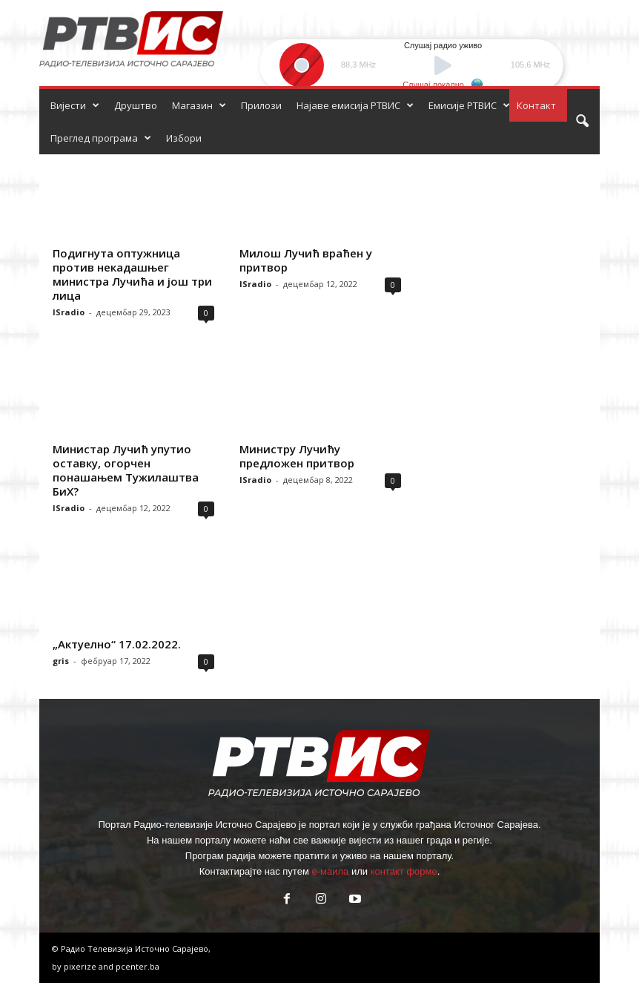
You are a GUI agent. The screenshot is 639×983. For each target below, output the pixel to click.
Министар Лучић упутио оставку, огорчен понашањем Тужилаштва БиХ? (126, 470)
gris (61, 660)
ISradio (69, 312)
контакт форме (404, 871)
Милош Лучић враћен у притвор (305, 260)
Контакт (536, 105)
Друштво (135, 105)
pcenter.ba (137, 966)
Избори (184, 138)
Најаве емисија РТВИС (355, 105)
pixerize (81, 966)
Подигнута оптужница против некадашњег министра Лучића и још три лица (132, 274)
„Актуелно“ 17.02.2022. (117, 644)
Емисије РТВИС (469, 105)
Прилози (261, 105)
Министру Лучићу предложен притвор (296, 455)
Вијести (74, 105)
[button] (582, 121)
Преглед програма (100, 138)
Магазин (199, 105)
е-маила (329, 871)
